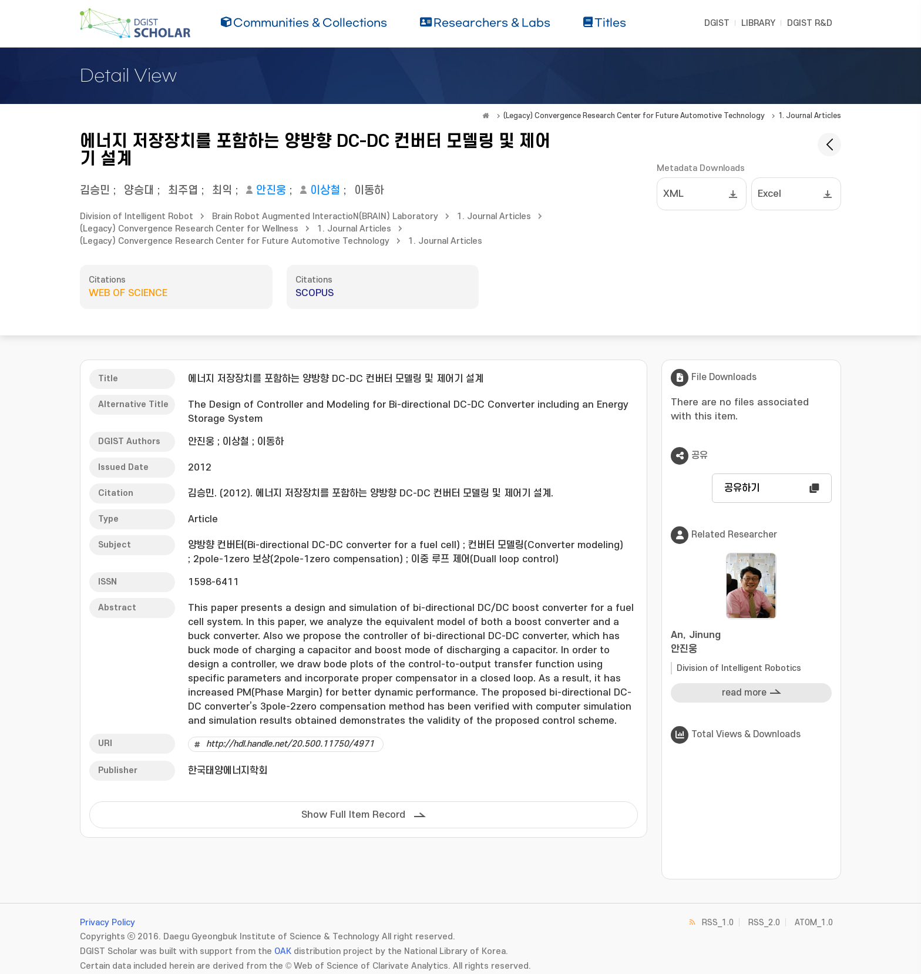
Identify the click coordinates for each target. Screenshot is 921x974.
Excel (769, 194)
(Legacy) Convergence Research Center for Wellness (189, 229)
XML (673, 194)
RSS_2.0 (764, 922)
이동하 (369, 190)
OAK (282, 951)
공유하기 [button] (741, 488)
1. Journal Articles (809, 116)
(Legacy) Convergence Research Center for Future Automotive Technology (634, 116)
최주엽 (183, 190)
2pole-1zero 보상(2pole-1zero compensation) (298, 559)
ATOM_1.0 (814, 922)
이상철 (325, 190)
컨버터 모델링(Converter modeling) (545, 545)
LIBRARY (758, 23)
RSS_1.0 (718, 922)
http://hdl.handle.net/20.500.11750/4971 (290, 744)
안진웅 (271, 190)
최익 (222, 190)
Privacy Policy (107, 923)
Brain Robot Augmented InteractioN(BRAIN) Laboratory (325, 216)
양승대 (139, 190)
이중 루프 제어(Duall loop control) (485, 559)
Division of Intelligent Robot (136, 216)
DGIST (717, 23)
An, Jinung (751, 643)
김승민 (95, 190)
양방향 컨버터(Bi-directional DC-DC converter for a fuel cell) (324, 545)
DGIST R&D (809, 23)
